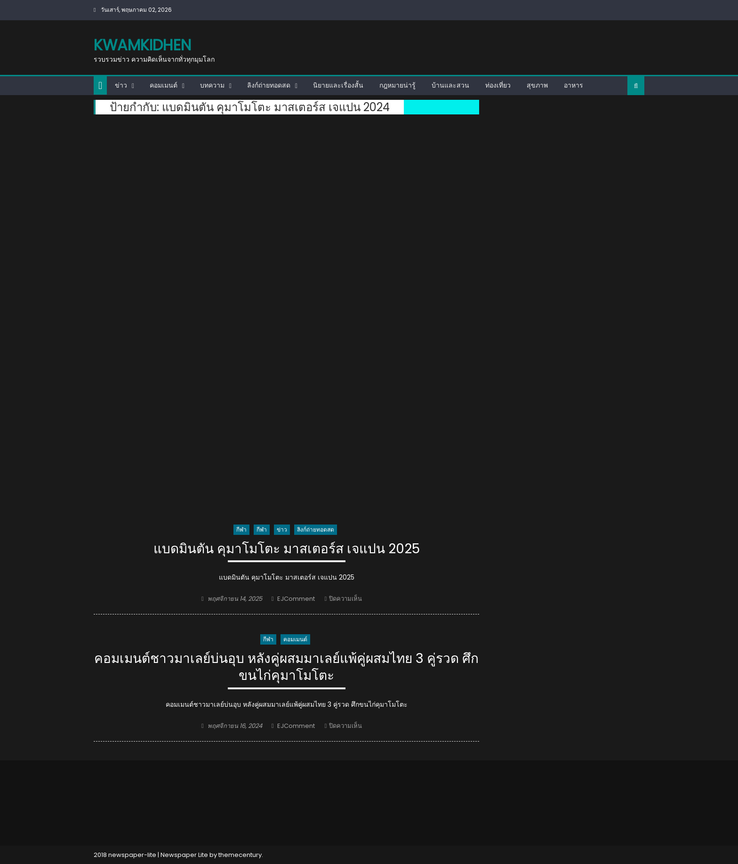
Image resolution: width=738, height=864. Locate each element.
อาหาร (573, 85)
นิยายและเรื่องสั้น (338, 85)
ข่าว (121, 85)
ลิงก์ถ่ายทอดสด (268, 85)
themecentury (240, 854)
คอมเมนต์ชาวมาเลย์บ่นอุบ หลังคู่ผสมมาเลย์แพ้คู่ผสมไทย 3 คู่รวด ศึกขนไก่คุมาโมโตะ (286, 667)
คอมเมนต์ (163, 85)
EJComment (296, 598)
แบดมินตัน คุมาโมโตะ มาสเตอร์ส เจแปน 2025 (286, 549)
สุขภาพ (537, 85)
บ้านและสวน (450, 85)
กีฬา (241, 529)
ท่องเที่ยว (498, 85)
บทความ (212, 85)
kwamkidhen (142, 45)
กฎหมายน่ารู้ (397, 85)
